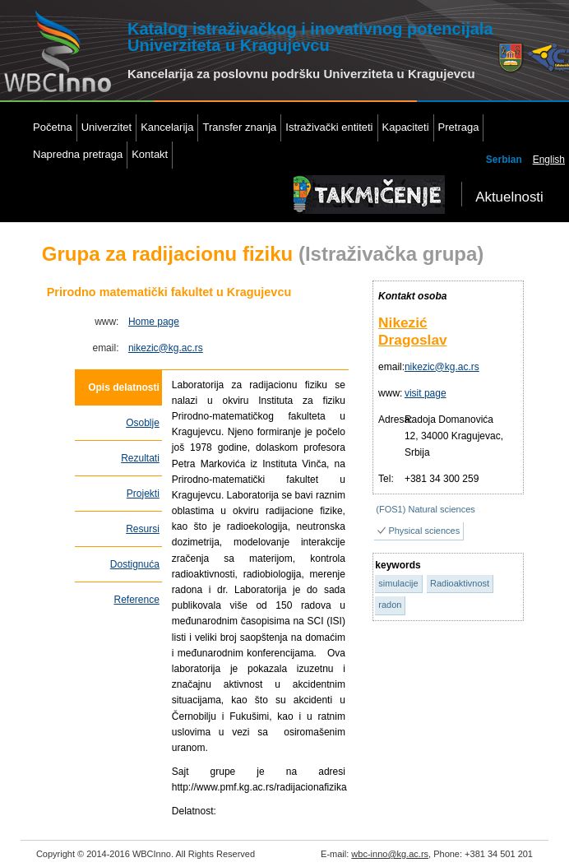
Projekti (143, 493)
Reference (136, 599)
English (549, 159)
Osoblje (143, 423)
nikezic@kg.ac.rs (165, 348)
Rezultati (140, 458)
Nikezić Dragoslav (412, 331)
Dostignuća (135, 564)
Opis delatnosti (124, 387)
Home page (153, 321)
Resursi (143, 529)
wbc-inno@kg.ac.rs (389, 854)
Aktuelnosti (509, 197)
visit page (425, 393)
